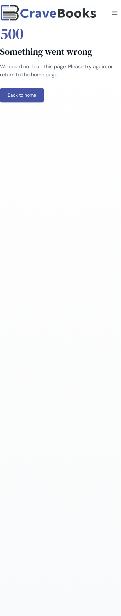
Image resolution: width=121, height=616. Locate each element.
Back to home (22, 95)
